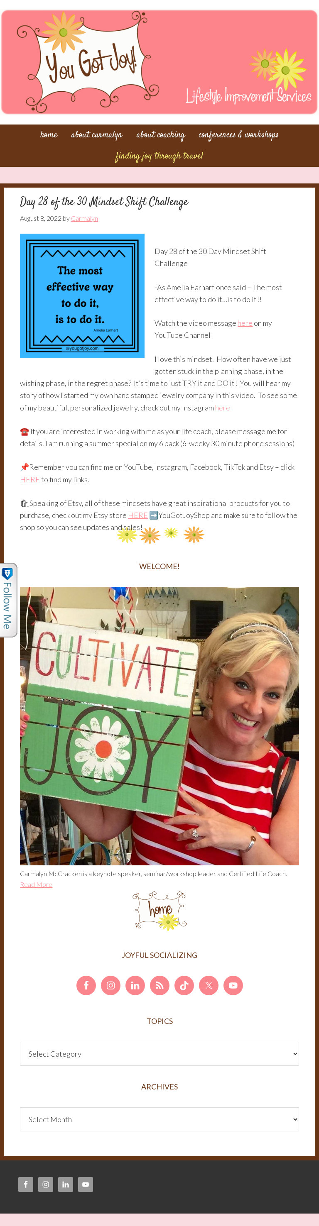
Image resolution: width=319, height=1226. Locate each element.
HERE (30, 479)
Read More (36, 884)
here (245, 322)
